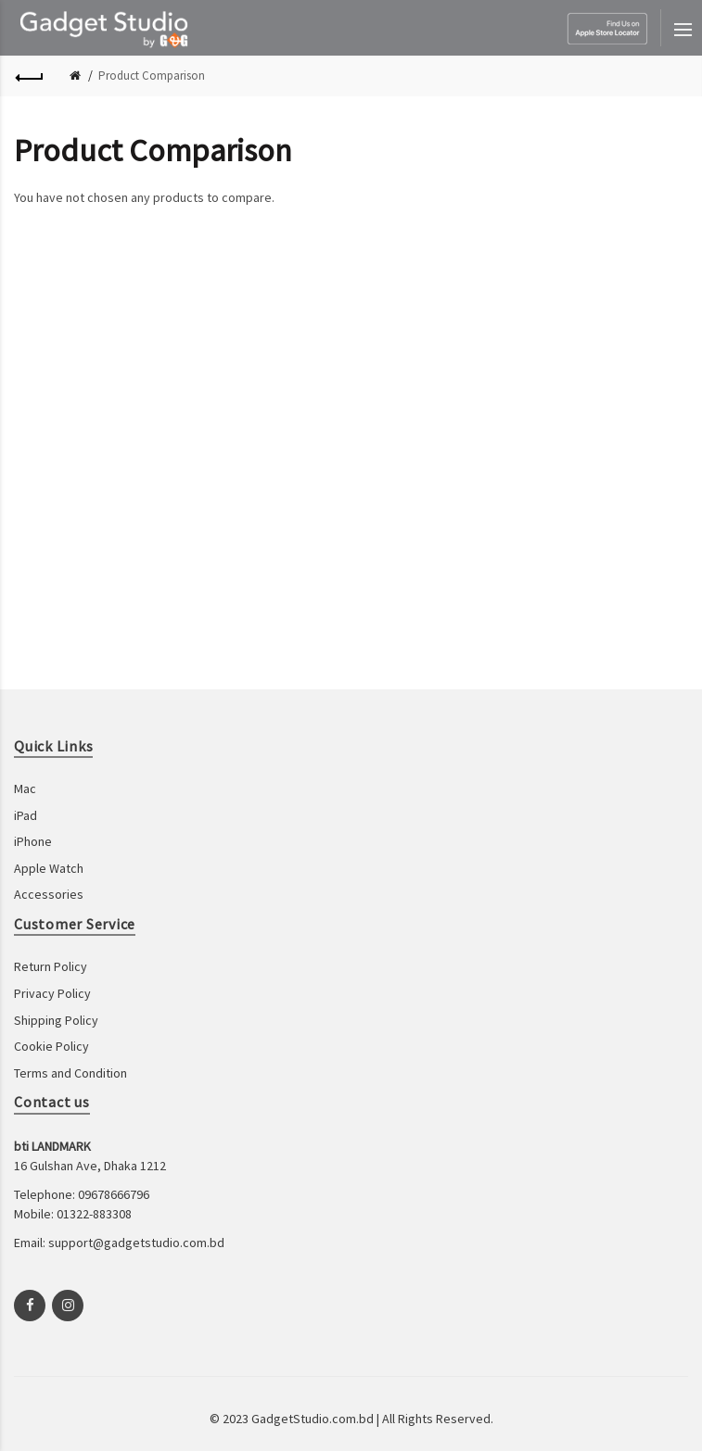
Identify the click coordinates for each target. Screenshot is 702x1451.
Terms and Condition (70, 1073)
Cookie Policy (51, 1046)
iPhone (33, 841)
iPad (25, 815)
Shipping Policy (56, 1020)
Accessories (48, 894)
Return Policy (50, 966)
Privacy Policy (52, 993)
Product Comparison (151, 75)
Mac (25, 788)
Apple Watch (48, 868)
